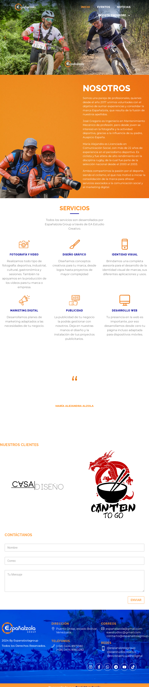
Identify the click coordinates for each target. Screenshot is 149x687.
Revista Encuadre (114, 15)
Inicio (85, 7)
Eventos (103, 7)
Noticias (123, 7)
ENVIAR (136, 600)
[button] (5, 37)
